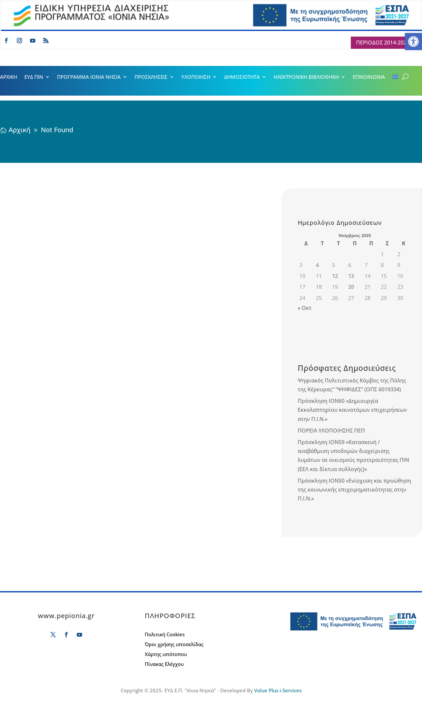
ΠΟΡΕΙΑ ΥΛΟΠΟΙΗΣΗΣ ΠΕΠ (331, 430)
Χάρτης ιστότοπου (166, 654)
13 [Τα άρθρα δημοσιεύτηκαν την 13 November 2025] (351, 276)
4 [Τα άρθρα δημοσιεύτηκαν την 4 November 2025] (317, 265)
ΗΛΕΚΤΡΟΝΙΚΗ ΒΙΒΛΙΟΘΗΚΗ (306, 77)
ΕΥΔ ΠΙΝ (33, 77)
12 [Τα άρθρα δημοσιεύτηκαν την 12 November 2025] (335, 276)
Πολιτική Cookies (165, 635)
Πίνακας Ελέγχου (164, 664)
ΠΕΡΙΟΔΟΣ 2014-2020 (382, 42)
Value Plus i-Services (278, 690)
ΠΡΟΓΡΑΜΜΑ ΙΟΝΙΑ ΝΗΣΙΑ (89, 77)
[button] (413, 41)
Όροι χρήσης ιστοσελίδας (174, 644)
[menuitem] (395, 78)
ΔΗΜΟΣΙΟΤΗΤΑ (242, 77)
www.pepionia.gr (66, 615)
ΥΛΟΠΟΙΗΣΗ (195, 77)
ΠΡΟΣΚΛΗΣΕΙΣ (151, 77)
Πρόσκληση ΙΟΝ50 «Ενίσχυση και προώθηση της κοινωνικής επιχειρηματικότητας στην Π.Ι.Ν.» (354, 489)
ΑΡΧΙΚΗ (8, 77)
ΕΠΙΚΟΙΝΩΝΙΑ (369, 77)
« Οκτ (305, 308)
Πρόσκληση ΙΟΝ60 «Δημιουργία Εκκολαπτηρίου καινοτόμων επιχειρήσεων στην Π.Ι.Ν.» (352, 409)
